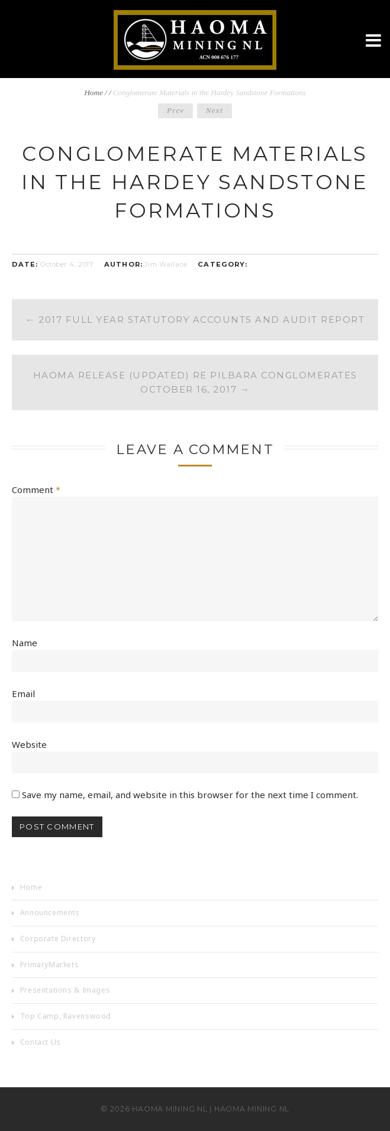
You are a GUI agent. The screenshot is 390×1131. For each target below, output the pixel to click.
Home (93, 92)
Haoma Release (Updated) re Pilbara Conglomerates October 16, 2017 (195, 382)
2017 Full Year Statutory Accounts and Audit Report (195, 319)
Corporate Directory (58, 939)
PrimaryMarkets (49, 965)
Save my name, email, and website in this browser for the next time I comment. (190, 795)
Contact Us (40, 1042)
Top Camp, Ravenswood (65, 1016)
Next (214, 110)
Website (29, 744)
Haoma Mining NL (169, 1108)
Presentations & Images (65, 990)
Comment (36, 489)
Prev (176, 110)
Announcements (50, 913)
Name (24, 643)
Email (23, 693)
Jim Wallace (165, 264)
